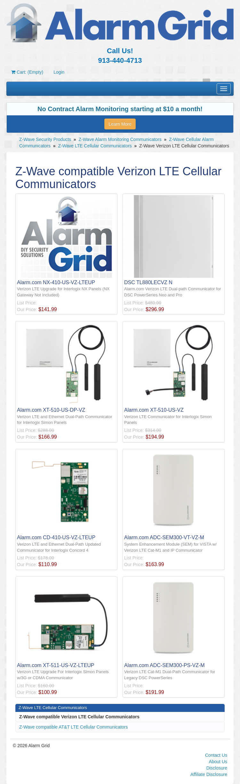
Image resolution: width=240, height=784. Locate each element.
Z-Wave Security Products (45, 139)
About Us (218, 761)
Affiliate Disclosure (208, 774)
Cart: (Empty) (27, 72)
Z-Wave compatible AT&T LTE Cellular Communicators (73, 727)
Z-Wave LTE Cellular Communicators (95, 145)
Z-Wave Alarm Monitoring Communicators (119, 139)
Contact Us (216, 755)
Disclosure (216, 768)
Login (58, 72)
